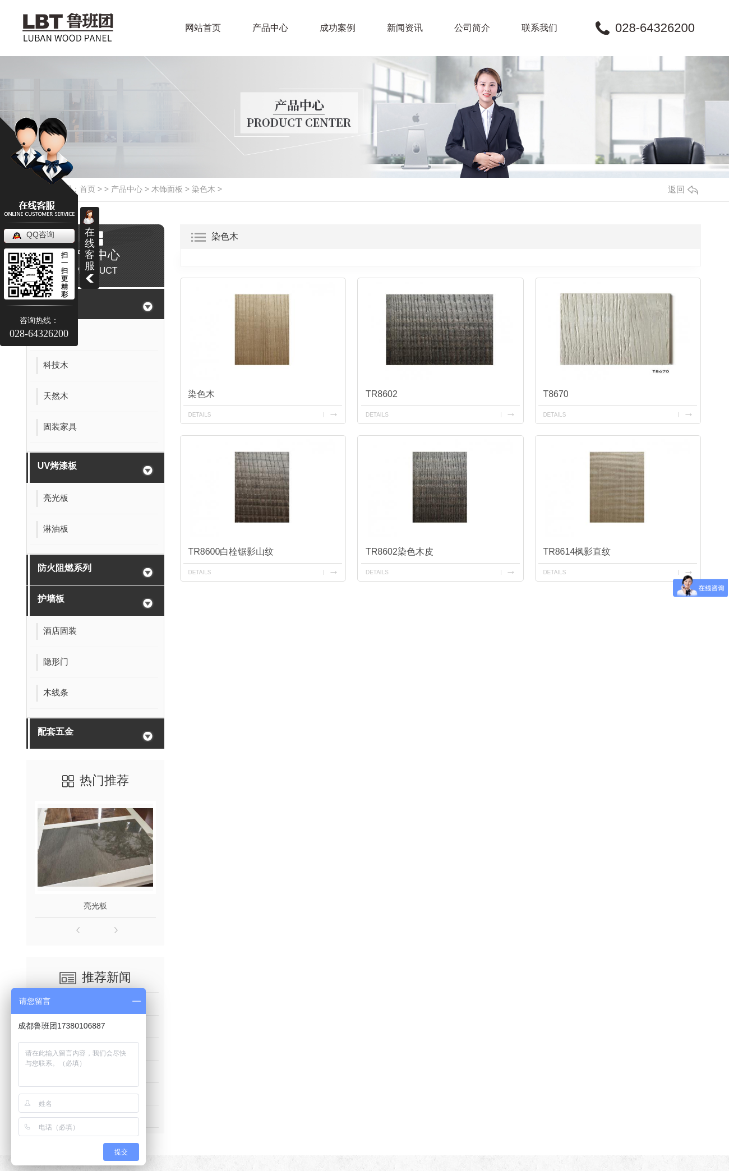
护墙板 (51, 598)
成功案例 (338, 28)
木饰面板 (167, 189)
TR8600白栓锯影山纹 (231, 551)
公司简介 (472, 28)
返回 (683, 189)
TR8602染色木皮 (399, 551)
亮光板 (95, 905)
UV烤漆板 (57, 466)
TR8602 (382, 394)
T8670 (555, 394)
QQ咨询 (40, 234)
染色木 (203, 189)
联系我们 (539, 28)
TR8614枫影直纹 (577, 551)
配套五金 (55, 731)
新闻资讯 (405, 28)
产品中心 (270, 28)
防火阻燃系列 (64, 568)
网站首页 (203, 28)
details (199, 415)
